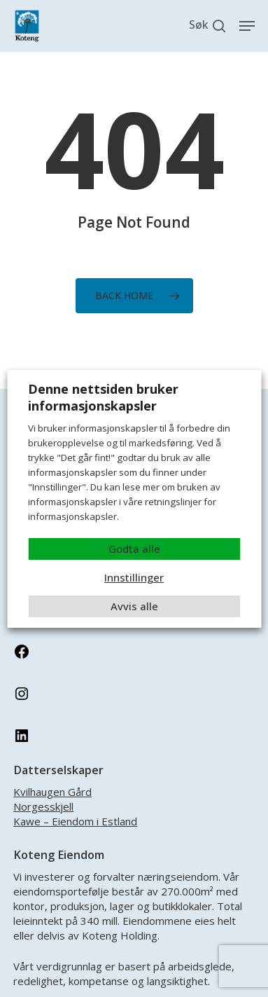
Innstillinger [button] (134, 577)
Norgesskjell (43, 806)
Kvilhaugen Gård (52, 792)
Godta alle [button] (134, 549)
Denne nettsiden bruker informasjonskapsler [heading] (103, 397)
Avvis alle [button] (134, 606)
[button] (247, 26)
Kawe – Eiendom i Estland (75, 821)
